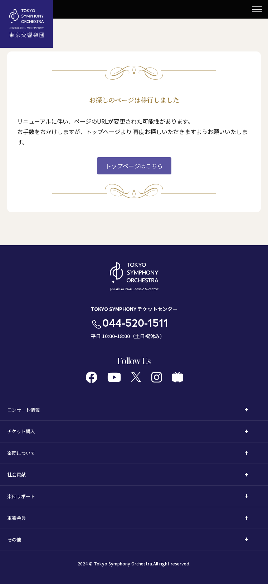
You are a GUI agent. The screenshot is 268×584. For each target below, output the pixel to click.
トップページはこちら (134, 166)
